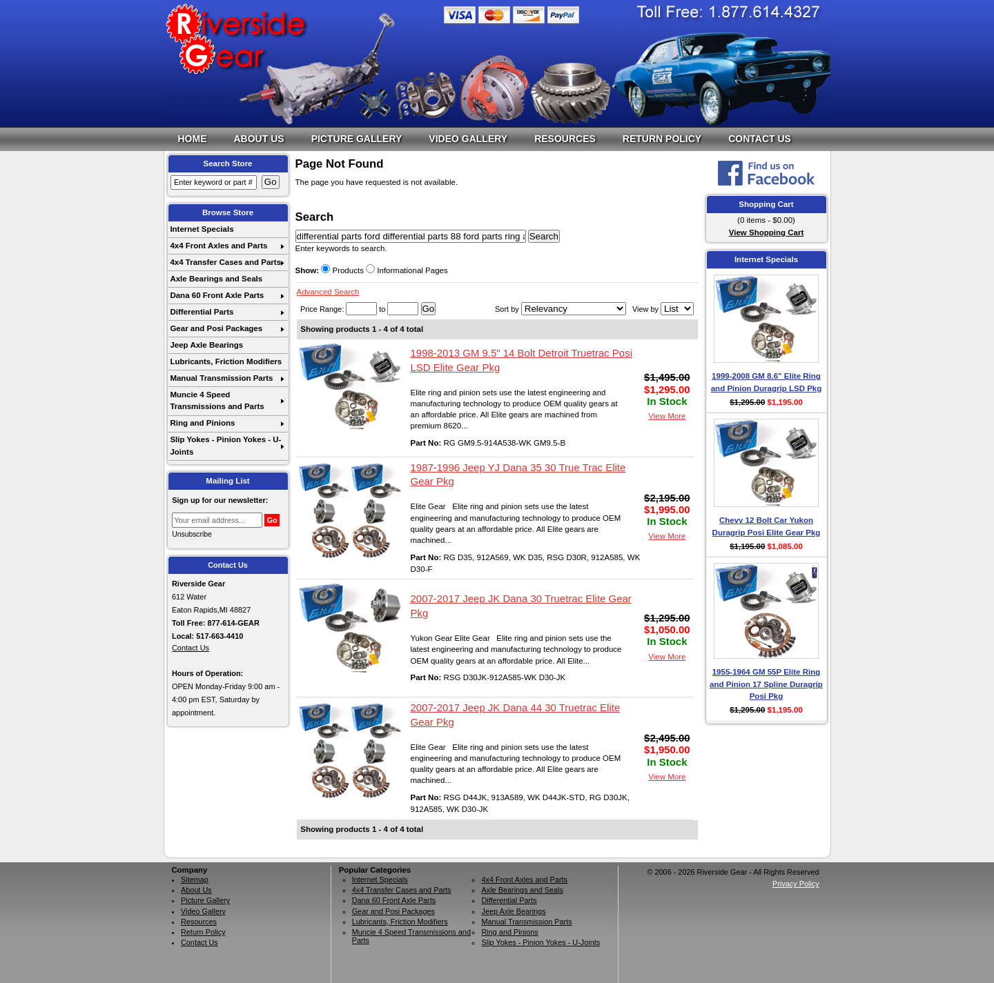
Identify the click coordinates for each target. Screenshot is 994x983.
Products (342, 270)
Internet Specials (201, 229)
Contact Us (759, 138)
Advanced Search (328, 292)
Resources (565, 138)
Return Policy (662, 138)
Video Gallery (468, 138)
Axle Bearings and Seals (216, 279)
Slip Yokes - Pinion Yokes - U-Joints (225, 445)
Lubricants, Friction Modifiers (226, 361)
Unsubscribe (192, 534)
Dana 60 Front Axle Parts (217, 295)
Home (192, 138)
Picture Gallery (356, 138)
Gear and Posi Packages (216, 328)
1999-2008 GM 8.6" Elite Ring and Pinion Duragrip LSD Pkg (766, 382)
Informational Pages (407, 270)
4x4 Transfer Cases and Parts (225, 262)
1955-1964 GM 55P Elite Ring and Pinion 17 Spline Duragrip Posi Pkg (766, 684)
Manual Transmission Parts (221, 378)
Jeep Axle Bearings (206, 345)
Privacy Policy (795, 884)
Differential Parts (201, 312)
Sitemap (194, 879)
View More (666, 416)
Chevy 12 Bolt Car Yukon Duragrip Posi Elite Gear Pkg (766, 526)
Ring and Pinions (202, 423)
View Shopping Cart (766, 232)
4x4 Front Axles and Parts (218, 245)
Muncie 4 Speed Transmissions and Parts (217, 400)
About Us (259, 138)
